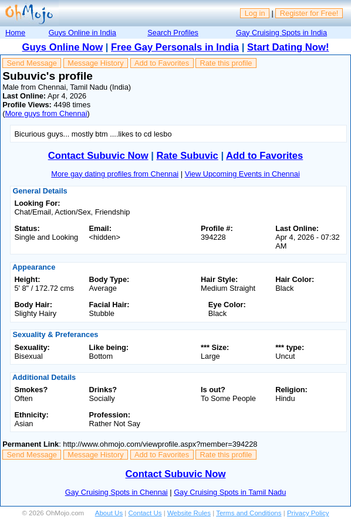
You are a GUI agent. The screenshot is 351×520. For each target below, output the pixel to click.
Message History (95, 63)
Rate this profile (226, 63)
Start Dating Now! (288, 47)
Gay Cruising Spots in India (281, 32)
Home (15, 32)
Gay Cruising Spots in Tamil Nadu (230, 492)
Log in (255, 13)
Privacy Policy (308, 512)
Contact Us (145, 512)
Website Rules (189, 512)
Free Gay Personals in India (175, 47)
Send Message (32, 63)
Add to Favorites (161, 63)
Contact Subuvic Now (98, 155)
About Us (109, 512)
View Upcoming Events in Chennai (242, 173)
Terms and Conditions (248, 512)
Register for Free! (309, 13)
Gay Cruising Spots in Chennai (116, 492)
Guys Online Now (62, 47)
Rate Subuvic (187, 155)
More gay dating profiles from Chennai (114, 173)
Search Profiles (172, 32)
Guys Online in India (82, 32)
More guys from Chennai (46, 113)
